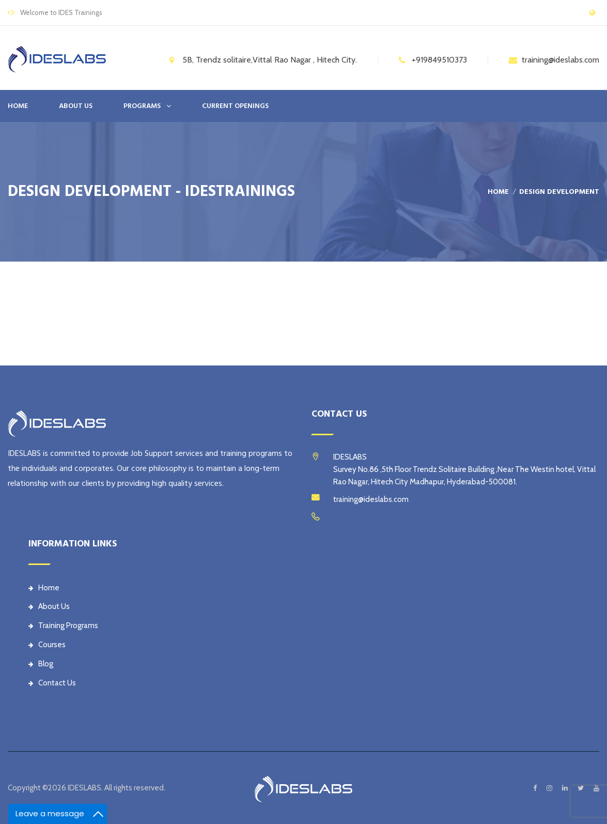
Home (18, 106)
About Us (49, 606)
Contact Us (52, 683)
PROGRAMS (142, 106)
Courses (47, 644)
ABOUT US (75, 106)
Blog (40, 663)
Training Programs (63, 625)
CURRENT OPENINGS (235, 106)
